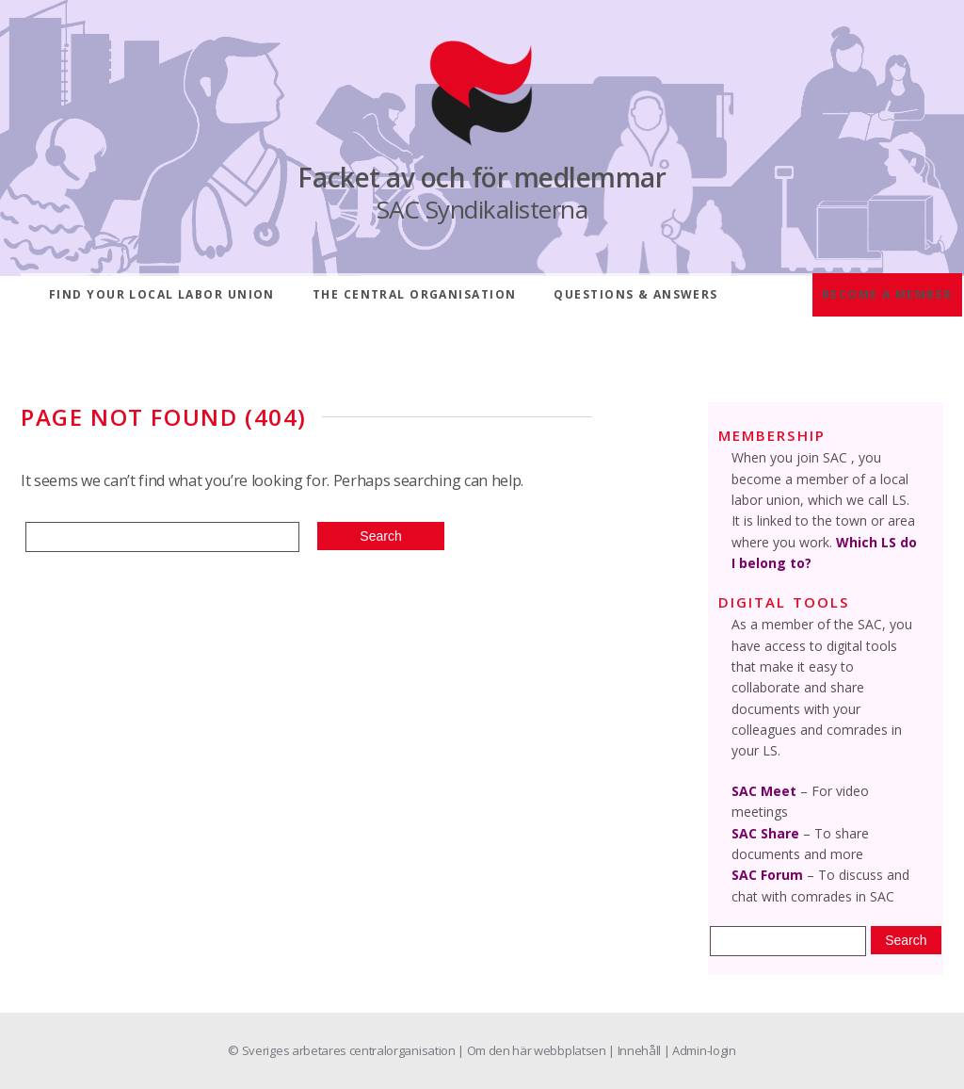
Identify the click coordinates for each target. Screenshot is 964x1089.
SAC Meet (763, 791)
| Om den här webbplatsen (533, 1050)
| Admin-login (700, 1050)
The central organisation (415, 294)
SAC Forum (767, 875)
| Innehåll (635, 1050)
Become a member (887, 294)
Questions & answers (635, 294)
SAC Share (765, 833)
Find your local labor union (162, 294)
